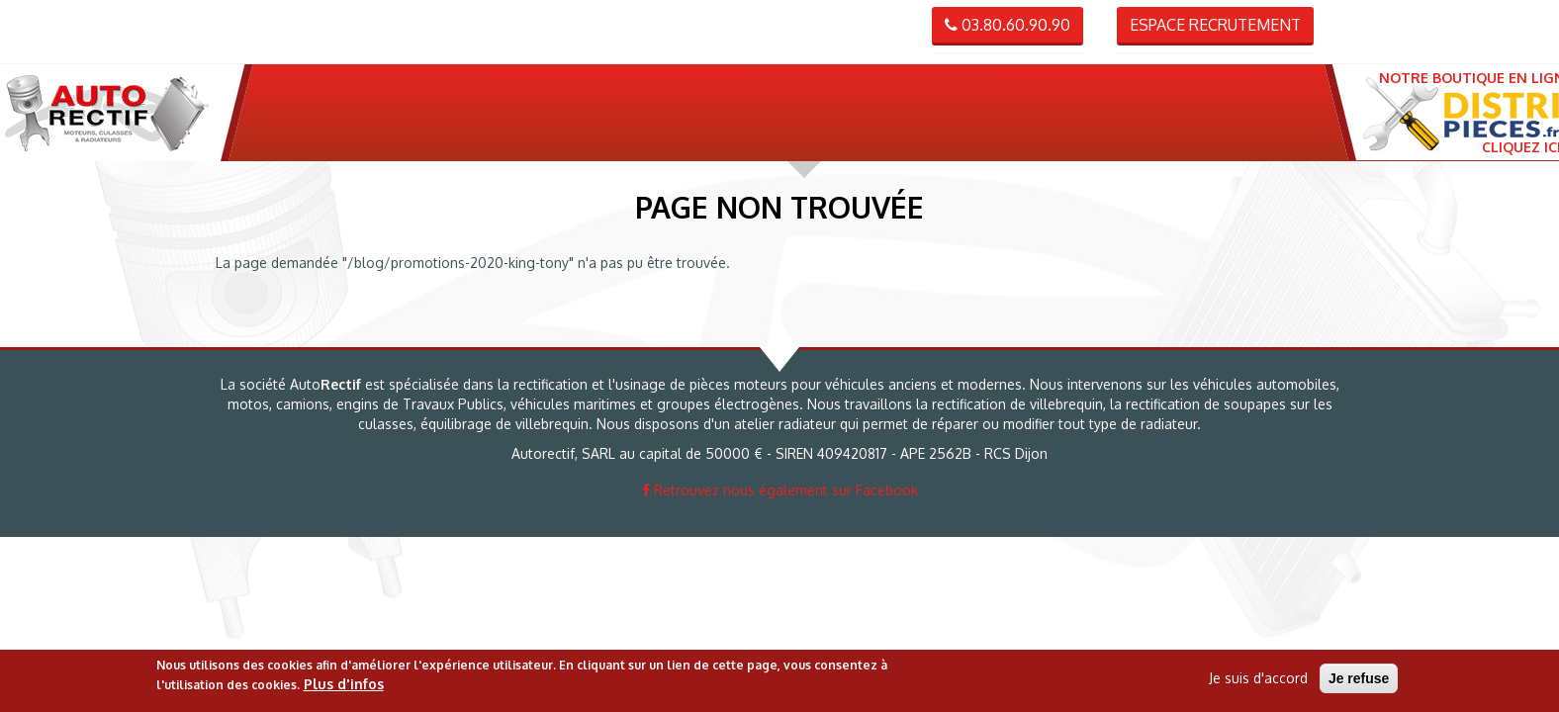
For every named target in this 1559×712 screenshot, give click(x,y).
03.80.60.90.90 (1007, 25)
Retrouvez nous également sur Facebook (780, 490)
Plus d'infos (344, 683)
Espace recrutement (1215, 25)
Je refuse (1359, 678)
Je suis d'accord (1258, 677)
